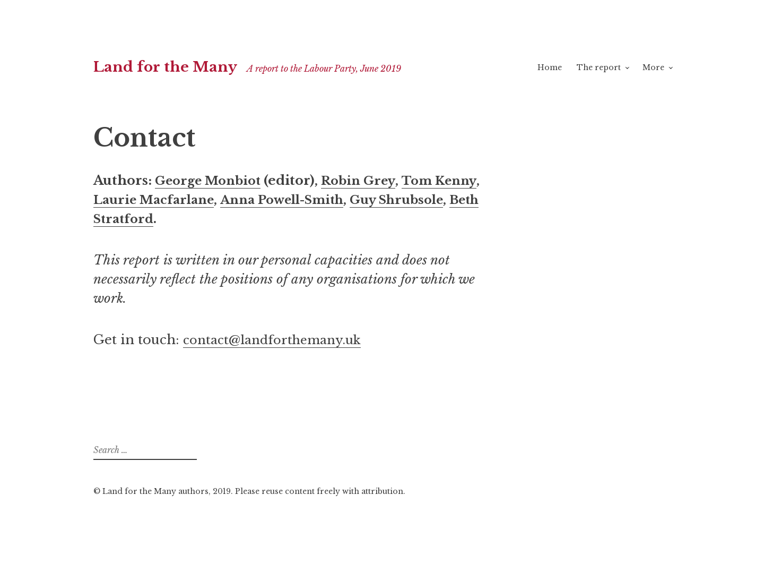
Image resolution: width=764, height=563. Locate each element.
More (653, 67)
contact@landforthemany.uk (278, 339)
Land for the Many (171, 66)
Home (549, 67)
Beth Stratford (219, 218)
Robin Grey (367, 180)
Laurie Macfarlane (208, 199)
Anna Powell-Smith (345, 199)
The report (599, 67)
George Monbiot (211, 180)
